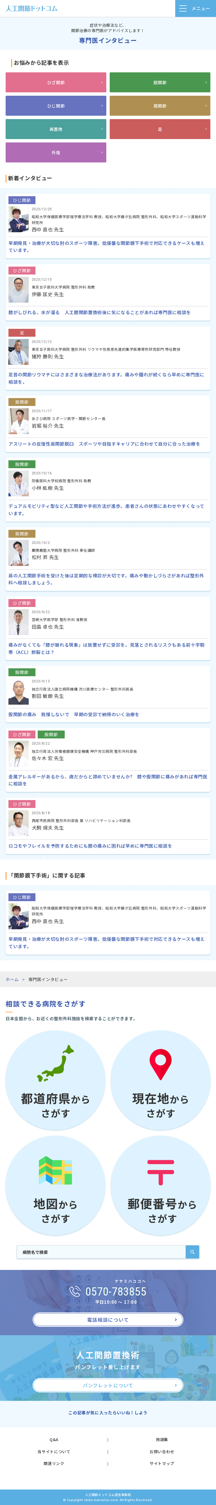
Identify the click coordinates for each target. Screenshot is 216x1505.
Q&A (54, 1439)
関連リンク (54, 1463)
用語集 (162, 1439)
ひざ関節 (56, 82)
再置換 (56, 129)
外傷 (55, 152)
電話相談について (108, 1319)
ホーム (12, 979)
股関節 (160, 82)
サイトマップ (162, 1463)
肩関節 (160, 106)
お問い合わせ (162, 1451)
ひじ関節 (56, 106)
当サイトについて (53, 1451)
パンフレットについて (108, 1385)
